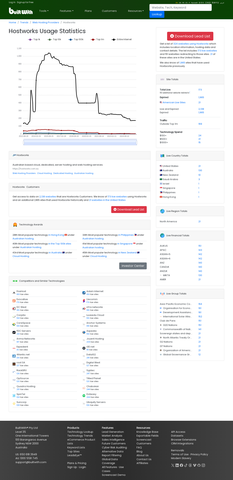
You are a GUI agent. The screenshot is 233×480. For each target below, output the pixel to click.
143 (200, 250)
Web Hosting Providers (45, 22)
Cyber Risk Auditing (114, 447)
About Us (143, 455)
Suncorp (22, 402)
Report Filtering (111, 455)
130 (200, 170)
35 (18, 349)
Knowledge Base (147, 432)
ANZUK (163, 271)
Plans (88, 11)
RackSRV (22, 370)
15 (199, 142)
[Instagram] (203, 465)
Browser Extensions (183, 439)
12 (199, 354)
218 (88, 357)
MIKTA (166, 275)
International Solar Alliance (179, 316)
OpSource (23, 378)
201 (18, 334)
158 (18, 318)
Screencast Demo (114, 475)
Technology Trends (80, 435)
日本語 (208, 2)
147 (18, 342)
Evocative (22, 299)
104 (18, 397)
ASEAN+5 (165, 254)
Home (12, 22)
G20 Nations (170, 325)
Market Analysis (112, 435)
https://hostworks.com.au (26, 168)
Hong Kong (169, 196)
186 (88, 310)
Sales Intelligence (113, 439)
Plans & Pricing (76, 463)
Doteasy (91, 394)
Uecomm (92, 299)
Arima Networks (26, 338)
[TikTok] (185, 465)
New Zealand (170, 174)
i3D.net (90, 346)
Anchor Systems (96, 322)
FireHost (21, 291)
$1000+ (164, 142)
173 (200, 89)
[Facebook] (181, 465)
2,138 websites (47, 196)
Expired (164, 97)
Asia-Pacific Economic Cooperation (181, 304)
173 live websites (117, 196)
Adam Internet (94, 291)
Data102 (91, 354)
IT (189, 2)
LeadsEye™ (74, 455)
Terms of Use (180, 454)
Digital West (93, 362)
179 (18, 302)
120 (18, 381)
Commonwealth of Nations (179, 329)
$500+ (163, 138)
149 (87, 326)
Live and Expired (169, 109)
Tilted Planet (93, 378)
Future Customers (114, 443)
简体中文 (215, 2)
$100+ (163, 135)
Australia (167, 170)
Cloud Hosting (44, 173)
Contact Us (144, 459)
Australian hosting (83, 173)
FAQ (139, 447)
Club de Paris (167, 320)
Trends (24, 22)
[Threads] (190, 465)
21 (211, 54)
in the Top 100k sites (59, 243)
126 (18, 373)
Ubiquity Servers (96, 402)
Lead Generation (113, 432)
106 (88, 405)
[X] (172, 465)
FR (183, 2)
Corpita (21, 315)
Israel (165, 183)
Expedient (22, 346)
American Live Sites (173, 102)
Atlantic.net (23, 354)
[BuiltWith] (21, 11)
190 (88, 334)
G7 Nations (166, 346)
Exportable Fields (148, 435)
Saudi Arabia (170, 179)
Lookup (157, 14)
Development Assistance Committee (185, 312)
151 (199, 245)
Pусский (194, 2)
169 (18, 294)
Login (82, 467)
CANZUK (164, 266)
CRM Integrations (182, 443)
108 (18, 405)
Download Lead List (129, 209)
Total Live (165, 89)
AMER (163, 279)
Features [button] (65, 11)
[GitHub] (199, 465)
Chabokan (92, 386)
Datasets (177, 435)
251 (18, 389)
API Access (178, 432)
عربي (222, 2)
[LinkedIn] (177, 465)
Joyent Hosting (95, 338)
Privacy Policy (199, 454)
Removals (177, 450)
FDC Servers (24, 330)
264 (88, 397)
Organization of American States (182, 350)
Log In (12, 2)
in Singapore (125, 243)
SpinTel (21, 394)
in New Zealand (127, 252)
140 (200, 262)
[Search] (180, 7)
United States (170, 166)
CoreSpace (23, 322)
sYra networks (94, 307)
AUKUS (164, 245)
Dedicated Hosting (63, 173)
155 (88, 318)
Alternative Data (112, 451)
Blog (139, 451)
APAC (163, 250)
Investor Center (133, 266)
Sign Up (72, 467)
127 (18, 365)
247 (88, 373)
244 (88, 389)
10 (199, 174)
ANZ (162, 262)
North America (168, 221)
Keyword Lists (76, 447)
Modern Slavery (181, 458)
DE (180, 2)
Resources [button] (135, 11)
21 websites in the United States (107, 200)
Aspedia (91, 330)
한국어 (201, 2)
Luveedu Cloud (95, 315)
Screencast (144, 439)
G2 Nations (166, 341)
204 (88, 342)
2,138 (201, 109)
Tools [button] (42, 11)
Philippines (168, 192)
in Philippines (126, 234)
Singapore (168, 188)
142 (200, 254)
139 (18, 357)
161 (199, 308)
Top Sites (73, 451)
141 (87, 349)
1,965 (182, 62)
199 (18, 326)
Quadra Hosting (26, 386)
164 (200, 304)
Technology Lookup (80, 432)
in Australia (55, 252)
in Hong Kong (56, 234)
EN (177, 2)
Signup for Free (25, 2)
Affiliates (142, 463)
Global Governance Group (178, 354)
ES (186, 2)
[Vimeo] (194, 465)
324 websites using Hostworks (191, 43)
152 (200, 316)
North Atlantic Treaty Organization (183, 337)
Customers (109, 11)
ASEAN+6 (165, 258)
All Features (109, 467)
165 (18, 310)
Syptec (90, 370)
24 (199, 135)
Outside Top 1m (169, 123)
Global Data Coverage (110, 461)
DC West (21, 307)
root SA (21, 362)
